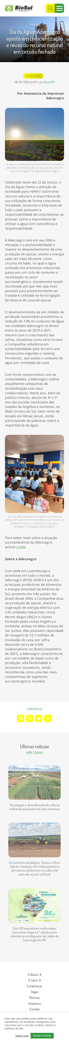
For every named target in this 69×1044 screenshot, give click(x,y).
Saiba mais (22, 1035)
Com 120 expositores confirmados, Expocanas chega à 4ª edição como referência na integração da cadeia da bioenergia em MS (34, 931)
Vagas (34, 992)
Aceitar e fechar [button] (42, 1035)
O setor (33, 980)
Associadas (33, 76)
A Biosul (33, 975)
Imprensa (34, 1003)
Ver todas (34, 752)
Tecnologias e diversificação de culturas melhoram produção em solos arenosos (34, 804)
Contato (34, 1009)
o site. (21, 547)
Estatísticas (34, 986)
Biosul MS (49, 82)
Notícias (34, 24)
